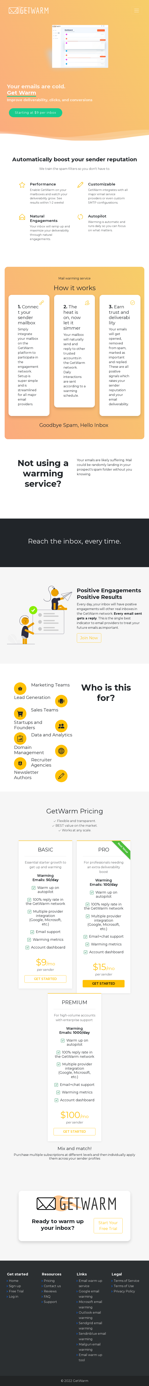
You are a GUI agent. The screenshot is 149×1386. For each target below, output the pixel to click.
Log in (13, 1296)
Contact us (52, 1286)
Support (50, 1302)
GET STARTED (45, 979)
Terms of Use (124, 1286)
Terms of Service (126, 1281)
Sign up (15, 1286)
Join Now (89, 638)
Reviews (50, 1291)
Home (13, 1281)
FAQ (47, 1296)
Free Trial (16, 1291)
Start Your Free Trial (108, 1225)
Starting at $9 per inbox (35, 112)
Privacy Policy (124, 1291)
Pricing (49, 1281)
